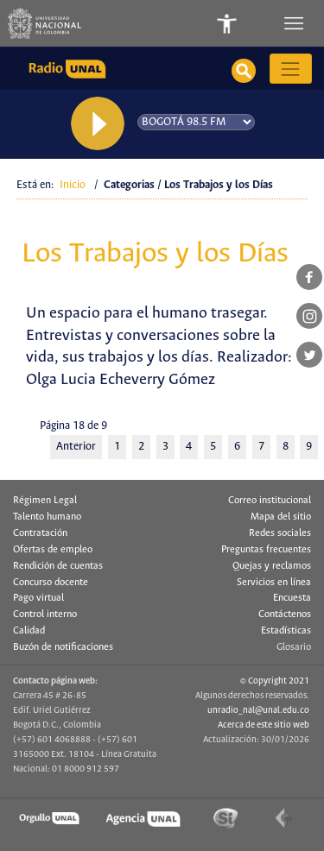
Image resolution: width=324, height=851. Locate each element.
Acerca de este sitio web (263, 725)
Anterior (76, 446)
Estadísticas (286, 631)
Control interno (45, 614)
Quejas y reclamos (271, 566)
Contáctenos (284, 614)
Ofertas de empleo (52, 550)
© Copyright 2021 (274, 681)
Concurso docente (50, 582)
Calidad (29, 631)
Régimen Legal (45, 500)
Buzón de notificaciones (63, 647)
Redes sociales (280, 533)
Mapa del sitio (281, 517)
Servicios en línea (274, 582)
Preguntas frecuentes (266, 550)
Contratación (40, 533)
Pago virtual (38, 598)
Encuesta (292, 598)
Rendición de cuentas (58, 566)
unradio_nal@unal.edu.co (258, 710)
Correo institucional (269, 500)
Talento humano (47, 517)
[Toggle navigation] (295, 23)
